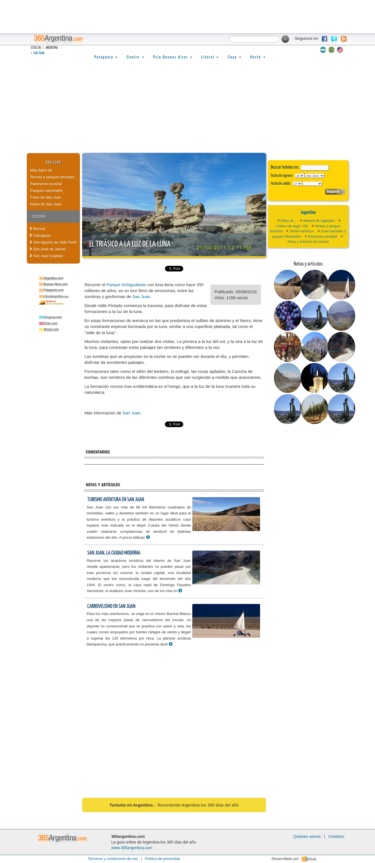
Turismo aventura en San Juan (115, 499)
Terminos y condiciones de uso (113, 859)
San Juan (38, 53)
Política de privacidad (162, 859)
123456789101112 (314, 175)
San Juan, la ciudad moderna (113, 553)
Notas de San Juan (46, 204)
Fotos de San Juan (45, 197)
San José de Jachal (47, 249)
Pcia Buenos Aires (172, 57)
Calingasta (40, 235)
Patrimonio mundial (46, 184)
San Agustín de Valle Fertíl (53, 242)
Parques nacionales (46, 190)
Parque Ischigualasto (126, 284)
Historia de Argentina (319, 220)
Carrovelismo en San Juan (111, 606)
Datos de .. (288, 220)
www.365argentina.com (131, 847)
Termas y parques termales (52, 177)
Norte (257, 57)
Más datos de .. (42, 170)
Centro (135, 57)
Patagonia (105, 57)
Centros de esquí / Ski (292, 226)
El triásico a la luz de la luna (130, 244)
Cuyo (234, 57)
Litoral (210, 57)
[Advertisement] (187, 110)
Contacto (336, 836)
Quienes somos (307, 836)
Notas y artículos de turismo (308, 241)
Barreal (37, 229)
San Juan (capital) (46, 256)
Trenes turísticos (301, 231)
